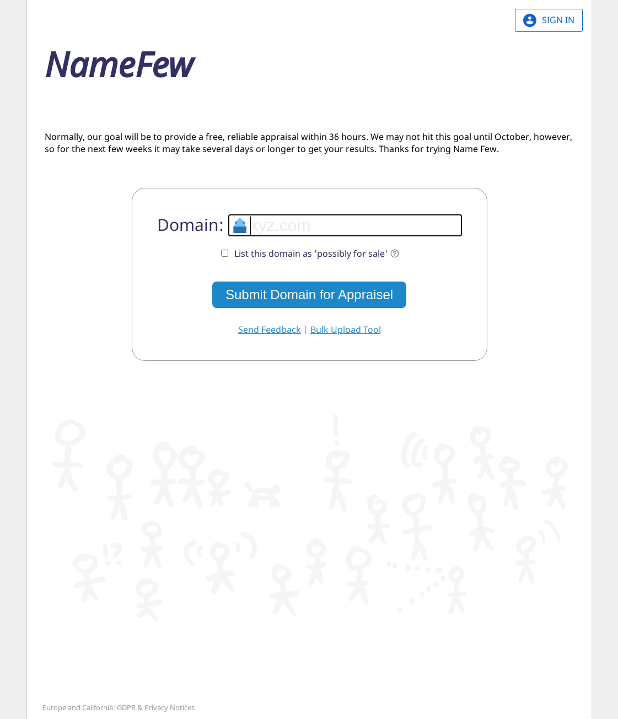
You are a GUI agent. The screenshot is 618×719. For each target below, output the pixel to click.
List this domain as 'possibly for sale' (317, 253)
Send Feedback (269, 329)
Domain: (190, 224)
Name (119, 64)
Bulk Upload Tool (345, 329)
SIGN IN (548, 20)
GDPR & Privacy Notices (156, 707)
